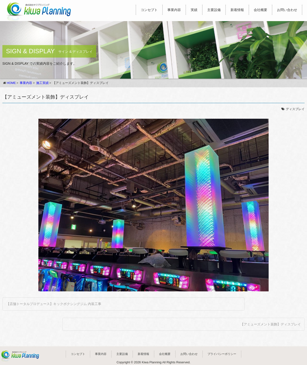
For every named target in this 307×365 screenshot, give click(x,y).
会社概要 (260, 10)
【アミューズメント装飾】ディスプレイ (270, 324)
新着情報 (237, 10)
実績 (194, 10)
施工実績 (42, 83)
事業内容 (174, 10)
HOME (11, 83)
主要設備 (214, 10)
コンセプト (149, 10)
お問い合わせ (287, 10)
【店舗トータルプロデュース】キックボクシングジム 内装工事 (53, 304)
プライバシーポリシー (221, 354)
